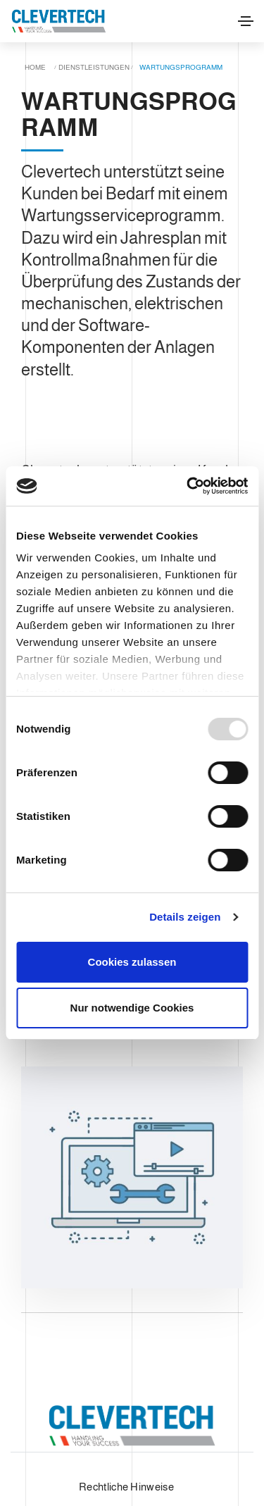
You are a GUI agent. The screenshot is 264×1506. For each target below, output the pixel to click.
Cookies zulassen (132, 962)
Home (35, 67)
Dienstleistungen (94, 67)
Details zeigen (184, 917)
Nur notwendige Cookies (132, 1008)
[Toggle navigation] (245, 21)
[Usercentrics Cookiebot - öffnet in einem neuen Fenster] (188, 486)
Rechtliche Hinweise (126, 1487)
